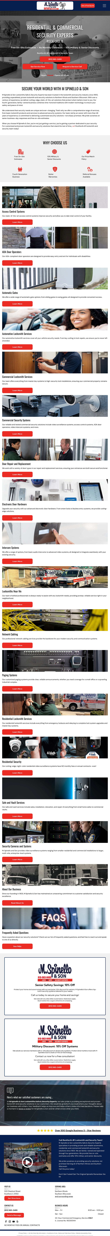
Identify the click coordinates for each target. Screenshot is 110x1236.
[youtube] (13, 1222)
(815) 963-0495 (11, 1210)
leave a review (25, 1109)
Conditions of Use (52, 1233)
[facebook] (6, 1222)
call (73, 126)
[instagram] (9, 1222)
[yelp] (17, 1222)
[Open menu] (104, 5)
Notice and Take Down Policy (66, 1233)
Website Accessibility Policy (83, 1233)
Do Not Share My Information (37, 1233)
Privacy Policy (23, 1233)
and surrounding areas (64, 1196)
